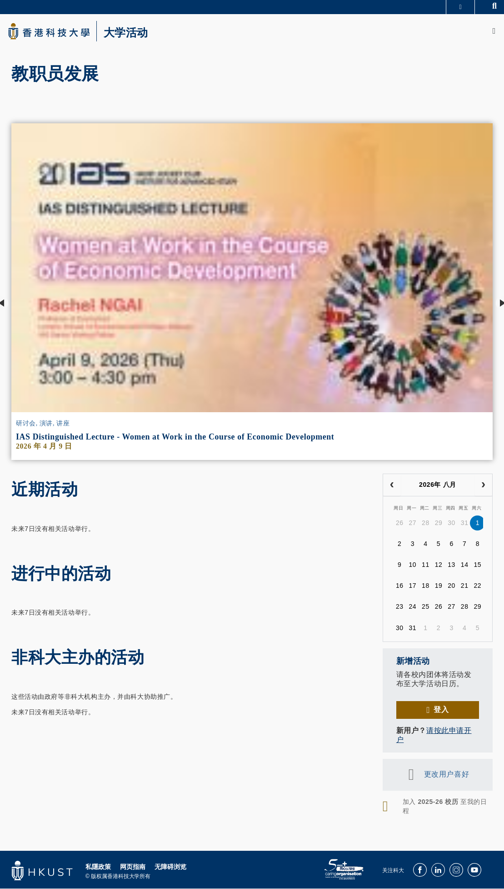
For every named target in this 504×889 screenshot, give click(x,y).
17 (412, 588)
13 (451, 567)
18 (425, 588)
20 (451, 588)
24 (412, 609)
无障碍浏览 (170, 870)
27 (412, 526)
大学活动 (136, 34)
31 (465, 526)
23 (400, 609)
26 (400, 526)
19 (439, 588)
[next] (483, 489)
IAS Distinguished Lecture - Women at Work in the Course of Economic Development (175, 440)
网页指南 (132, 870)
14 (465, 567)
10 (412, 567)
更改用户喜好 (446, 778)
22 (477, 588)
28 (425, 526)
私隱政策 (98, 870)
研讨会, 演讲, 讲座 (43, 427)
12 (439, 567)
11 (425, 567)
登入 (441, 713)
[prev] (392, 489)
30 (451, 526)
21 (465, 588)
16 (400, 588)
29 (439, 526)
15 (477, 567)
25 (425, 609)
